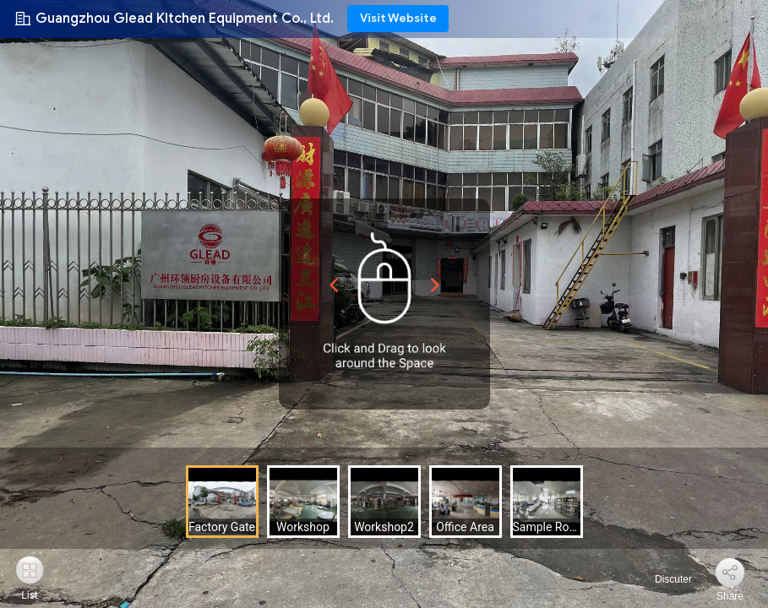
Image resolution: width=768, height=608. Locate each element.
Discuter (663, 579)
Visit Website (398, 18)
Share (729, 596)
